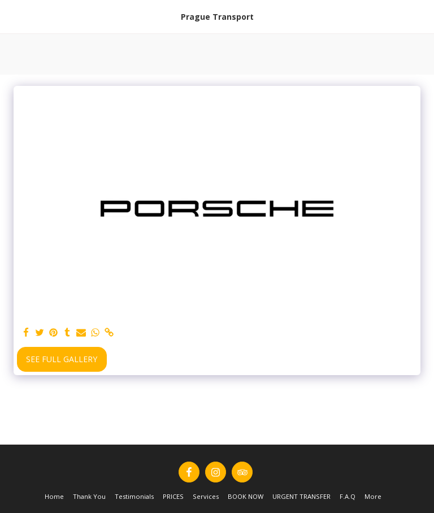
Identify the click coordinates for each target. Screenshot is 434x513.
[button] (12, 16)
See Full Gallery (61, 359)
